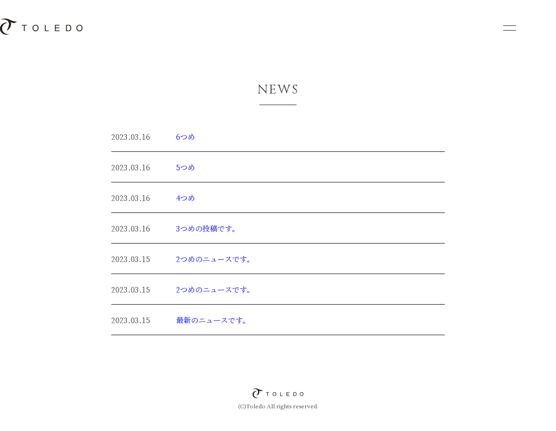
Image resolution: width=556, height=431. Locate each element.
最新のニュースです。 (213, 320)
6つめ (185, 137)
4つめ (185, 198)
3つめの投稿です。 (208, 229)
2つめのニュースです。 (215, 259)
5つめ (185, 167)
